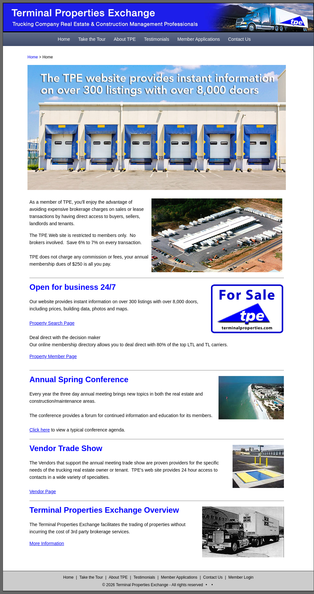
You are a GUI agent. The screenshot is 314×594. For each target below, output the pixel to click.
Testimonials (156, 39)
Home (64, 39)
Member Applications (198, 39)
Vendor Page (42, 491)
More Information (46, 543)
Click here (39, 429)
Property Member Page (53, 356)
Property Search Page (52, 323)
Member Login (240, 577)
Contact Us (239, 39)
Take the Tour (92, 39)
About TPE (125, 39)
